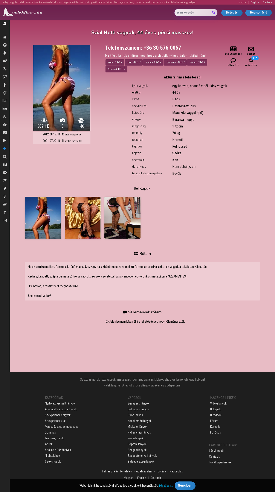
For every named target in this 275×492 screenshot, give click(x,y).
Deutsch (267, 2)
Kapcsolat (176, 471)
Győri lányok (135, 415)
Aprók (5, 101)
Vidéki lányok (218, 403)
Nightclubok (52, 456)
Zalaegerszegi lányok (141, 461)
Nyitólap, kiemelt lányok (60, 403)
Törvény (161, 471)
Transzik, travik (5, 93)
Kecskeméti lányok (140, 421)
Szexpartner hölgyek (58, 415)
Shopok (5, 125)
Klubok (5, 117)
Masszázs (5, 61)
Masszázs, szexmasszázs (61, 427)
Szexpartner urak (55, 421)
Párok (5, 77)
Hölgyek (5, 53)
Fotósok (215, 432)
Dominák (5, 69)
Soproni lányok (137, 444)
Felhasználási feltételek (117, 471)
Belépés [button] (232, 13)
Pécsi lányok (136, 438)
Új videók (5, 140)
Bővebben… (166, 487)
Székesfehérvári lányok (142, 456)
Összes (5, 45)
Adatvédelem (144, 471)
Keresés (215, 427)
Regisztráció (258, 13)
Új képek (5, 132)
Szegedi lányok (137, 450)
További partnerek (220, 462)
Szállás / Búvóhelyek (5, 109)
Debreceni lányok (138, 409)
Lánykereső (216, 451)
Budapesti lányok (138, 403)
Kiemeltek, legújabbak (5, 37)
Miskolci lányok (137, 427)
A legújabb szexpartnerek (61, 409)
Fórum (214, 421)
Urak (5, 85)
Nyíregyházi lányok (139, 432)
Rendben (185, 487)
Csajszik (214, 456)
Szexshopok (53, 461)
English (255, 2)
